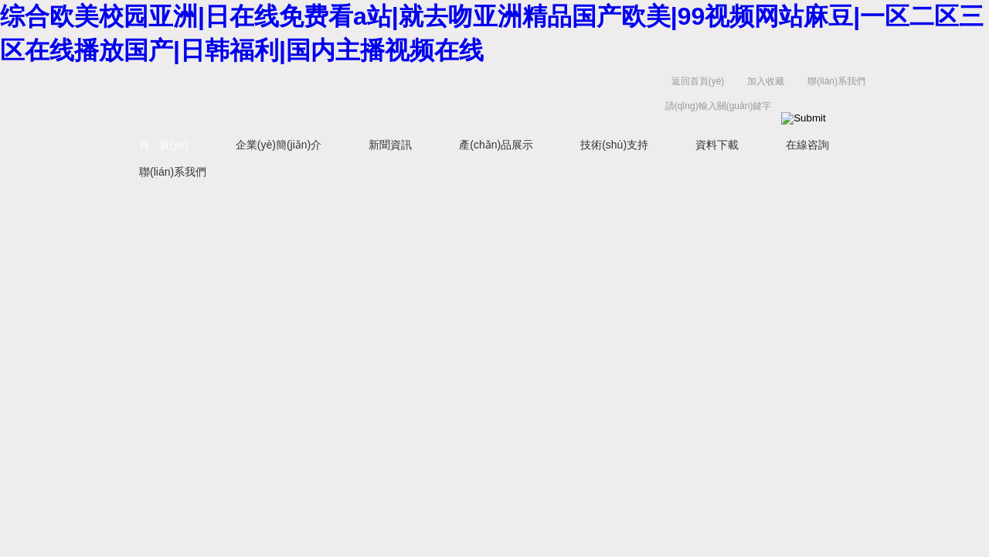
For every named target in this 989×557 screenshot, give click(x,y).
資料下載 (717, 144)
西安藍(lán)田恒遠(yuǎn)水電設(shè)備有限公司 (290, 97)
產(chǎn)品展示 (496, 144)
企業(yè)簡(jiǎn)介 (278, 144)
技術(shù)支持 (614, 144)
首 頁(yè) (164, 144)
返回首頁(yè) (698, 81)
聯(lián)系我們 (836, 81)
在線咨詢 (807, 144)
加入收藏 (765, 81)
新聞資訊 (390, 144)
